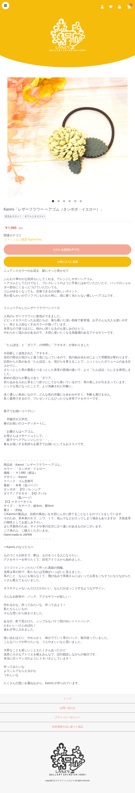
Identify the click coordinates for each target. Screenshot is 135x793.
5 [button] (76, 202)
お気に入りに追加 (67, 261)
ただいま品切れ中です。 (67, 249)
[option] (67, 137)
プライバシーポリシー (68, 717)
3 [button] (65, 202)
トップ (67, 698)
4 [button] (70, 202)
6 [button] (81, 202)
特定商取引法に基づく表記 (67, 726)
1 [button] (54, 202)
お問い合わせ (67, 707)
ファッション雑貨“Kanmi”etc (23, 239)
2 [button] (59, 202)
